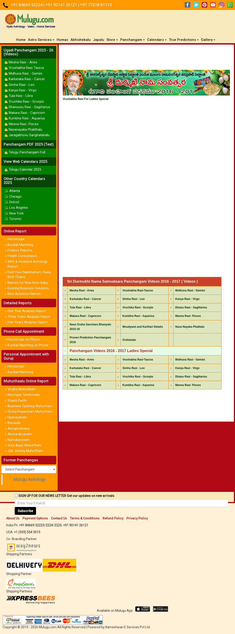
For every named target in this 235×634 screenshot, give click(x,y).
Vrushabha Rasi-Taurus (26, 68)
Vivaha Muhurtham (22, 389)
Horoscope (16, 239)
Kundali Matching (20, 245)
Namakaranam (19, 440)
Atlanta (14, 191)
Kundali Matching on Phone (28, 345)
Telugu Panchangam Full (27, 152)
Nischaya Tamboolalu (24, 395)
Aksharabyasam (20, 434)
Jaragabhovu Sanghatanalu (29, 135)
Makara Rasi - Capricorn (27, 113)
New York (16, 213)
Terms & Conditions (85, 518)
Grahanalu (129, 339)
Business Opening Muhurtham (30, 406)
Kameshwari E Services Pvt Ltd (127, 627)
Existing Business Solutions (28, 288)
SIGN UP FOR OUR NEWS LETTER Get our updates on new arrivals (66, 496)
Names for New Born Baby (28, 283)
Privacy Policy (137, 518)
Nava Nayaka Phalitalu (189, 326)
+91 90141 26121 (61, 4)
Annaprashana (18, 428)
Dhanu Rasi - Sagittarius (191, 307)
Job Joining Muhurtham (25, 451)
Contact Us (59, 518)
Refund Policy (113, 518)
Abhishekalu (80, 40)
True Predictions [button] (184, 40)
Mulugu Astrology (29, 479)
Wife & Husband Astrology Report (28, 263)
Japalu (98, 40)
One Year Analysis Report (27, 311)
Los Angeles (18, 208)
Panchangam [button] (132, 40)
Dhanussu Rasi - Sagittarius (29, 107)
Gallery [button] (208, 40)
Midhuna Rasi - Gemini (25, 73)
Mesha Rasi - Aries (23, 62)
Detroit (14, 202)
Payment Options (35, 518)
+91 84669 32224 (27, 4)
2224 (49, 525)
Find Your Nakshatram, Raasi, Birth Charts (30, 274)
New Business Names (24, 294)
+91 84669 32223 (31, 525)
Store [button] (112, 40)
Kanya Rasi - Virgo (22, 90)
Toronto (15, 219)
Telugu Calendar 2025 (25, 169)
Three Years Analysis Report (29, 317)
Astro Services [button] (41, 40)
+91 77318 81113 (96, 4)
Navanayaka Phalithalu (25, 129)
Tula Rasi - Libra (21, 96)
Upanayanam (17, 417)
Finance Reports (20, 250)
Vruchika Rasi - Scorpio (26, 101)
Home (21, 39)
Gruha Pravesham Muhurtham (30, 411)
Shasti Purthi (17, 400)
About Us (13, 518)
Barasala (14, 423)
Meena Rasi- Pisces (24, 124)
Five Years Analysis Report (28, 322)
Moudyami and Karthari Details (143, 326)
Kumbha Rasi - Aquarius (27, 118)
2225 (58, 525)
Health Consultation (22, 256)
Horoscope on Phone (24, 339)
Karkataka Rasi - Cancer (27, 79)
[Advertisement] (146, 58)
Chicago (15, 196)
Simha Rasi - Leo (21, 85)
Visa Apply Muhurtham (25, 445)
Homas (62, 40)
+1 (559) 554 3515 (27, 532)
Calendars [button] (157, 40)
